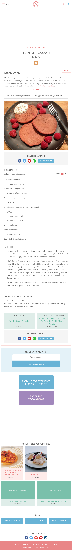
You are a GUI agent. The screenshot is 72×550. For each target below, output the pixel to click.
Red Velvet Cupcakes (46, 86)
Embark (29, 547)
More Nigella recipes (36, 47)
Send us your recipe (12, 521)
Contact (53, 544)
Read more (36, 89)
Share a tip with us (59, 521)
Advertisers (43, 544)
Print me (66, 70)
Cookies (33, 544)
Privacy (25, 544)
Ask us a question (36, 521)
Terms (17, 544)
